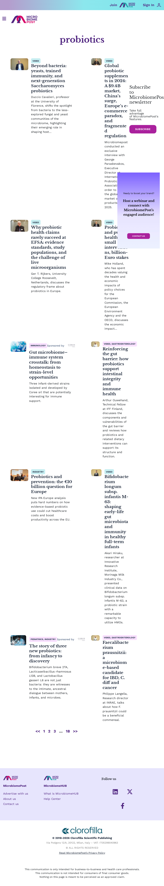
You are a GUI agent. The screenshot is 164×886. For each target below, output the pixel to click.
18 (68, 756)
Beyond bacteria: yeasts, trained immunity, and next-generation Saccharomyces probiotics (49, 78)
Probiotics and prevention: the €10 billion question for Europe (48, 511)
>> (75, 756)
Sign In (148, 5)
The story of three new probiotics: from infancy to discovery (49, 678)
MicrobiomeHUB (55, 785)
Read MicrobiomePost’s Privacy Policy (82, 853)
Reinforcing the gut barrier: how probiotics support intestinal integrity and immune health (115, 393)
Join (113, 5)
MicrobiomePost (14, 785)
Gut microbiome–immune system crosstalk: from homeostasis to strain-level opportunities (49, 385)
